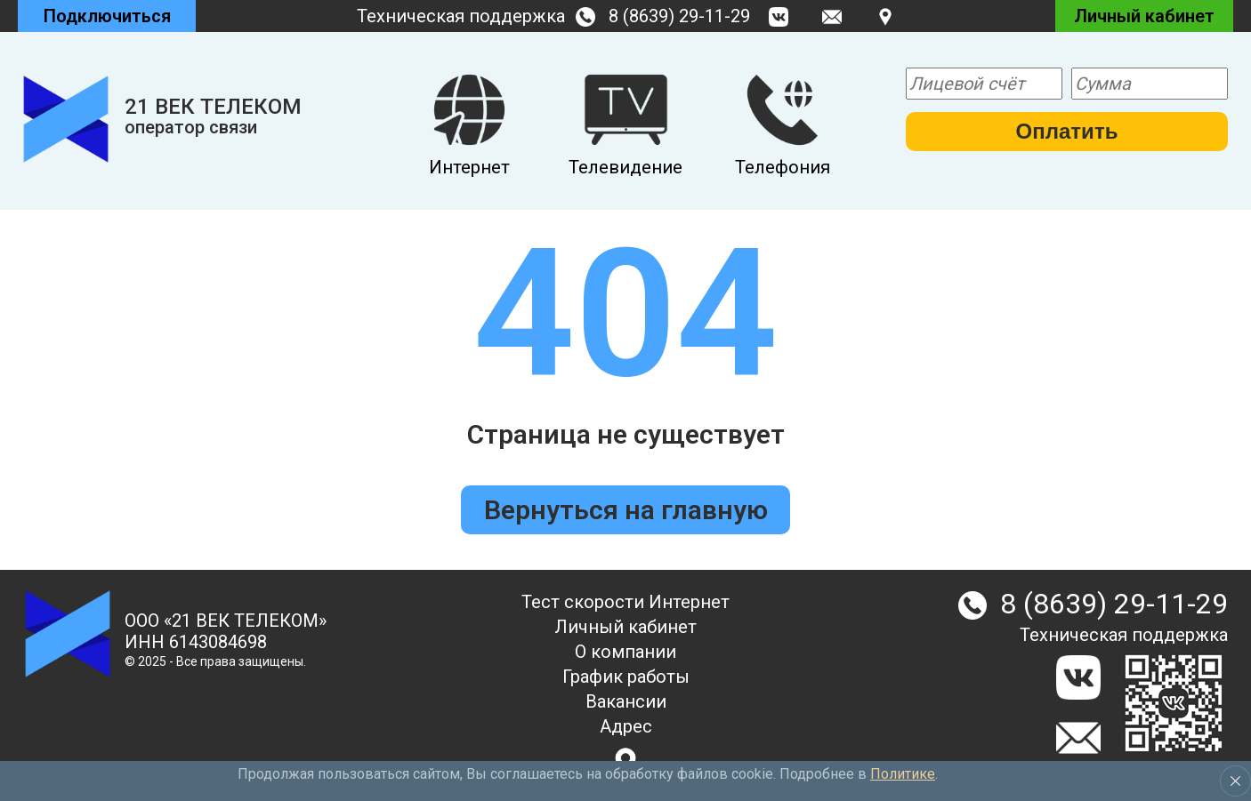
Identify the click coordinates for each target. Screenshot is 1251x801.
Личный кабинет (625, 626)
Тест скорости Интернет (625, 602)
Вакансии (625, 701)
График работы (626, 676)
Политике (902, 773)
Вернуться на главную (626, 509)
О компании (625, 651)
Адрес (626, 726)
